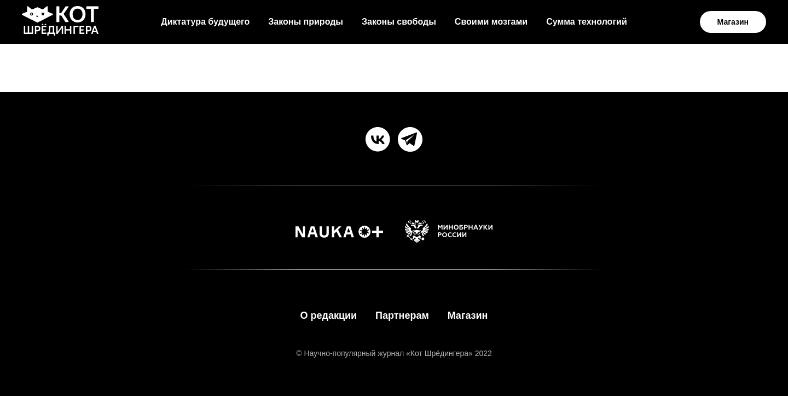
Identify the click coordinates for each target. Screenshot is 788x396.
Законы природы (305, 21)
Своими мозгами (491, 21)
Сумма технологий (586, 21)
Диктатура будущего (205, 21)
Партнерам (402, 315)
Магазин (468, 315)
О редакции (328, 315)
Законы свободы (399, 21)
